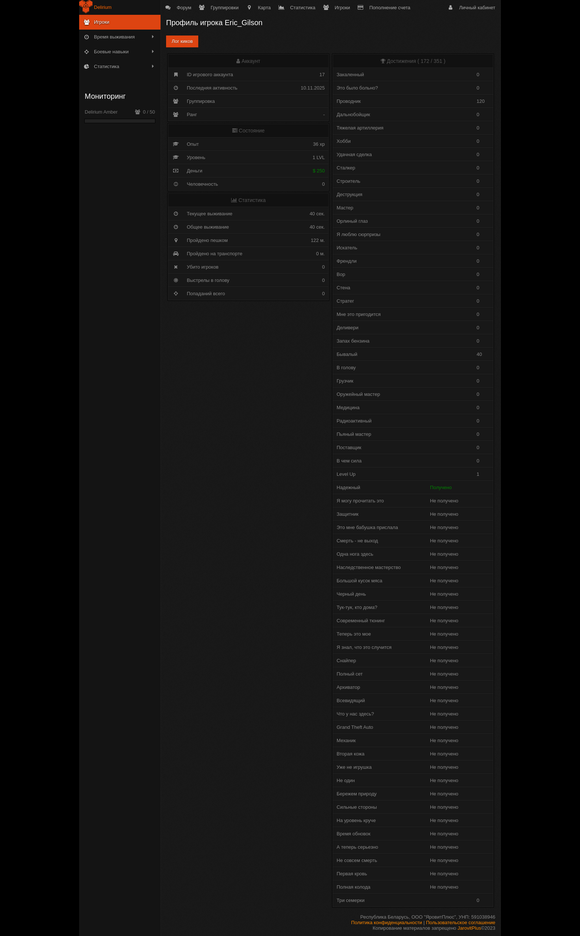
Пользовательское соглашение (460, 922)
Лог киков (182, 41)
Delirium (103, 7)
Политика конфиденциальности (386, 922)
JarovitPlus (469, 928)
